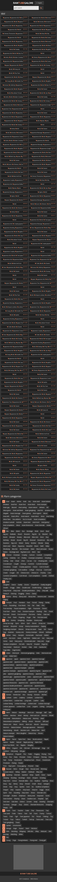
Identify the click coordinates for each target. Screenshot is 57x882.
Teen (32, 228)
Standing (42, 802)
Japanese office (41, 674)
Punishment (46, 760)
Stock (47, 790)
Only (47, 33)
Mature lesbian (16, 727)
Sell (11, 807)
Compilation (48, 555)
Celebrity (12, 85)
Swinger (14, 805)
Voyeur (21, 828)
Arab (24, 501)
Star (10, 793)
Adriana (41, 507)
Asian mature (33, 507)
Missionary (44, 724)
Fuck (9, 617)
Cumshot (31, 564)
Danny (34, 594)
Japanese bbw (32, 662)
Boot (42, 531)
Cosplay (24, 555)
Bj (39, 534)
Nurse (14, 739)
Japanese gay (7, 677)
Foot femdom (22, 614)
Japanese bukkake (18, 61)
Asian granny (26, 513)
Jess (47, 121)
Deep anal (16, 591)
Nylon (8, 739)
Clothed (51, 576)
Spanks (22, 787)
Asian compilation (39, 519)
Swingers (46, 784)
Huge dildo (6, 650)
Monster (38, 721)
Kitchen (44, 695)
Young (7, 81)
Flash (14, 617)
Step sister (25, 793)
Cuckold (39, 555)
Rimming (44, 769)
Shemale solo (41, 793)
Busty (27, 543)
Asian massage (15, 513)
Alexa (18, 525)
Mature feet (35, 730)
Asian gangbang (30, 510)
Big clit (25, 540)
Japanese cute (7, 692)
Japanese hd (33, 692)
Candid (44, 576)
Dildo (18, 588)
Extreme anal (42, 596)
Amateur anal (49, 510)
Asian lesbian (46, 501)
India (37, 653)
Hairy (14, 635)
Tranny (42, 813)
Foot (15, 602)
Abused (14, 507)
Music (15, 724)
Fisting (41, 602)
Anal (7, 501)
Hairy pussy (18, 641)
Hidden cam (36, 638)
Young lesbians (23, 840)
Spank (37, 775)
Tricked (5, 819)
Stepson (34, 790)
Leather (35, 700)
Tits (33, 816)
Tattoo (18, 819)
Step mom (6, 781)
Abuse (45, 513)
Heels (19, 638)
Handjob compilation (10, 644)
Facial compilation (20, 608)
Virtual (42, 33)
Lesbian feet (18, 700)
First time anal (42, 617)
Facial (51, 611)
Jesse (42, 121)
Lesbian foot (21, 706)
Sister (43, 775)
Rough (22, 18)
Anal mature (25, 516)
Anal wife (6, 516)
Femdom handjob (28, 611)
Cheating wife (42, 561)
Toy (51, 816)
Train (11, 816)
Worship (6, 834)
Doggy (12, 588)
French (44, 608)
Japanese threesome (10, 683)
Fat (33, 605)
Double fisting (36, 588)
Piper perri (12, 766)
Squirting (45, 781)
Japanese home (21, 25)
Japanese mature (19, 662)
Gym (28, 623)
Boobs (51, 549)
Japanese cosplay (48, 132)
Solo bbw (15, 802)
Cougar (12, 573)
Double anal (26, 588)
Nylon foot (21, 739)
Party (15, 757)
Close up (39, 570)
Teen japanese (48, 220)
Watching (14, 834)
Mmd (19, 715)
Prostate (22, 757)
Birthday (6, 540)
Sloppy (5, 807)
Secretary (6, 805)
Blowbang (6, 549)
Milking (24, 721)
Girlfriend (49, 632)
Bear (47, 531)
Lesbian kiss (39, 698)
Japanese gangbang (46, 105)
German (5, 626)
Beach (20, 534)
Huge (47, 641)
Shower (27, 784)
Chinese (35, 57)
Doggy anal (47, 588)
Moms (21, 724)
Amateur (6, 504)
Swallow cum (31, 799)
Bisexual (32, 540)
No (17, 745)
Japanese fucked (8, 680)
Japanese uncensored (10, 689)
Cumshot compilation (10, 576)
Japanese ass (48, 117)
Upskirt (8, 825)
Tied (25, 813)
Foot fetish (21, 605)
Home (5, 641)
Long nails (28, 700)
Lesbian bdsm (7, 700)
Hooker (24, 647)
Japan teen (20, 323)
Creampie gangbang (9, 570)
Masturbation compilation (11, 721)
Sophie (16, 315)
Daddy (20, 585)
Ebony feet (31, 596)
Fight (29, 608)
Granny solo (20, 632)
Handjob (21, 635)
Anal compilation (8, 525)
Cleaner (44, 89)
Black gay (12, 156)
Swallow (37, 781)
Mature (14, 712)
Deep (52, 591)
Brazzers (27, 534)
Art (47, 507)
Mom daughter (21, 733)
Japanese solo (23, 683)
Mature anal (27, 718)
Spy (10, 784)
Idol (43, 18)
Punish (20, 763)
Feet (28, 602)
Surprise (18, 790)
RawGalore (23, 3)
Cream (5, 573)
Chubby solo (7, 579)
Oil (48, 748)
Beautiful (29, 546)
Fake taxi (46, 614)
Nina (29, 739)
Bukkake (13, 534)
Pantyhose (9, 754)
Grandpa (29, 620)
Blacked (44, 534)
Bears (36, 546)
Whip (37, 831)
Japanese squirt (21, 113)
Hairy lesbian (7, 647)
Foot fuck (6, 611)
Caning (5, 558)
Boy (47, 537)
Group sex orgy (8, 623)
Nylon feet (38, 742)
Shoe (51, 781)
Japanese (6, 18)
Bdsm (18, 531)
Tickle (14, 813)
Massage (39, 712)
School (14, 781)
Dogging (21, 594)
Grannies (11, 632)
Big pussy (21, 546)
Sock (28, 787)
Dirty (38, 591)
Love (28, 706)
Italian (5, 656)
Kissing (29, 695)
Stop (20, 805)
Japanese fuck (48, 196)
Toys (11, 819)
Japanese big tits (35, 671)
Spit (47, 799)
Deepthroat (35, 585)
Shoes (33, 793)
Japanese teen (7, 109)
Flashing (39, 611)
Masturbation (16, 718)
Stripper (5, 790)
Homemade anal (29, 641)
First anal (6, 614)
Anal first (14, 504)
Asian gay (6, 507)
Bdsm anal (6, 546)
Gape (40, 629)
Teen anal (6, 813)
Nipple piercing (28, 742)
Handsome (42, 647)
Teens (5, 816)
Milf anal (45, 721)
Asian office (15, 516)
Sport (5, 793)
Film (45, 611)
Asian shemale (40, 525)
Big (51, 534)
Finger (29, 617)
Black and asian (41, 549)
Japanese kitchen (49, 25)
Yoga (14, 840)
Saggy (41, 790)
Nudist (12, 742)
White (21, 834)
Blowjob (12, 537)
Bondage (30, 531)
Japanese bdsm (23, 671)
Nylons (5, 742)
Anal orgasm (37, 513)
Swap (35, 802)
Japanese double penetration (12, 686)
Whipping (22, 831)
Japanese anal (48, 144)
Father (39, 614)
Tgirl (16, 816)
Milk (50, 712)
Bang (47, 543)
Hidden (46, 635)
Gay (7, 620)
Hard (11, 641)
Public (30, 754)
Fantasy (39, 346)
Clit (18, 573)
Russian (8, 769)
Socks (47, 796)
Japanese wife (43, 662)
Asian (13, 501)
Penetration (18, 760)
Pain (4, 760)
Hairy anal (50, 638)
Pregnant (18, 754)
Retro (15, 769)
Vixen (27, 828)
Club (11, 561)
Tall (30, 813)
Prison (38, 760)
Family (47, 602)
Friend (13, 614)
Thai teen (16, 73)
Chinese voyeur (21, 208)
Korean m (47, 21)
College (31, 570)
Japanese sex (34, 689)
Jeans (29, 677)
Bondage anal (14, 552)
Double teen (19, 81)
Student (14, 796)
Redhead (31, 772)
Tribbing (45, 816)
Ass (29, 501)
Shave (48, 45)
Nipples (23, 745)
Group (21, 626)
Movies (40, 733)
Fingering (22, 617)
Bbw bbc (15, 549)
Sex (31, 781)
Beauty (19, 537)
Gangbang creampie (9, 629)
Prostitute (6, 763)
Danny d (6, 594)
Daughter (6, 585)
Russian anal (35, 769)
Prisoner (30, 766)
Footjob (8, 602)
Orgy (43, 748)
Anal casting (22, 507)
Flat (34, 617)
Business (6, 543)
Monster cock (25, 730)
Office (8, 748)
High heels (26, 638)
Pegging (36, 754)
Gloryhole (14, 626)
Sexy (15, 787)
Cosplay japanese (18, 224)
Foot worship (7, 608)
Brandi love (41, 540)
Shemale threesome (37, 805)
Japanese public (21, 680)
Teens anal (39, 819)
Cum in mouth (44, 567)
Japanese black (49, 677)
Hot (43, 638)
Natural (18, 742)
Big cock (14, 543)
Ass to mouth (27, 519)
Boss (42, 537)
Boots (5, 537)
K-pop (50, 346)
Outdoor (6, 751)
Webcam (44, 831)
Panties (51, 757)
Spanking (9, 775)
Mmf (43, 730)
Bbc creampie (24, 549)
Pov (10, 757)
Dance (14, 585)
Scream (29, 802)
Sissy (21, 784)
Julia (4, 674)
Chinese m (34, 573)
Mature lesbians (8, 736)
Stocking (13, 778)
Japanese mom (25, 659)
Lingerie (35, 706)
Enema (8, 596)
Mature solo (7, 724)
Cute (46, 93)
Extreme (51, 596)
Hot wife (21, 644)
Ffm (43, 605)
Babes (5, 552)
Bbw (12, 531)
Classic (35, 567)
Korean (5, 85)
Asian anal (36, 501)
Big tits (34, 534)
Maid (42, 718)
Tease (18, 822)
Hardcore (17, 647)
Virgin (15, 828)
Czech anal (47, 570)
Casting (5, 561)
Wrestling (14, 831)
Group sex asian (31, 629)
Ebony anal (22, 596)
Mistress (44, 715)
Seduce (22, 802)
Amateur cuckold (8, 522)
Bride (36, 531)
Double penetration (28, 591)
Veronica (34, 828)
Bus (23, 531)
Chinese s (15, 164)
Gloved (41, 632)
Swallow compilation (42, 787)
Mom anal (6, 718)
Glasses (20, 629)
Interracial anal (46, 653)
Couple (15, 567)
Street (5, 787)
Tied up (31, 819)
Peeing (14, 763)
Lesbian (8, 698)
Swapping (49, 805)
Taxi (47, 810)
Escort (9, 164)
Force (5, 605)
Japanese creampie (18, 136)
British (21, 543)
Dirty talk (45, 591)
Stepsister (40, 796)
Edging (5, 599)
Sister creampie (18, 57)
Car (35, 561)
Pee (49, 754)
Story (5, 784)
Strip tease (20, 53)
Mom (8, 712)
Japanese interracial (36, 683)
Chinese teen (25, 573)
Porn (4, 766)
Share (23, 799)
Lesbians (30, 698)
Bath (42, 546)
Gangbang (21, 620)
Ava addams (17, 519)
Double (5, 588)
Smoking (42, 778)
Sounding (17, 793)
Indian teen (13, 656)
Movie (31, 721)
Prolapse (36, 757)
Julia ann (31, 668)
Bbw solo (35, 537)
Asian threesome (27, 525)
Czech (51, 561)
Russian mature (8, 772)
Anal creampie (41, 504)
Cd (18, 558)
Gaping (43, 626)
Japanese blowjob (45, 680)
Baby (47, 546)
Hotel (5, 638)
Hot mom (12, 638)
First (19, 611)
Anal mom (36, 522)
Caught (16, 564)
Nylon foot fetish (8, 745)
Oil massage (36, 748)
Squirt (49, 775)
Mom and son (34, 715)
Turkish (24, 819)
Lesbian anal (32, 703)
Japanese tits (23, 689)
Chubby (24, 558)
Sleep (31, 775)
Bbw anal (27, 537)
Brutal (13, 540)
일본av (20, 45)
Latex (15, 698)
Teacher (20, 810)
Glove (23, 623)
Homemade (30, 635)
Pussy (5, 757)
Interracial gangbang (27, 653)
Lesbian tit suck (16, 93)
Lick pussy (49, 706)
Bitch (33, 552)
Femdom (22, 602)
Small (34, 784)
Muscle (36, 724)
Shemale (17, 775)
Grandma (50, 623)
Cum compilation (34, 576)
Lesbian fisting (8, 703)
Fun (4, 617)
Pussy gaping (21, 766)
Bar (39, 552)
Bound (19, 540)
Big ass (5, 534)
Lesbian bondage (20, 703)
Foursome (36, 608)
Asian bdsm (35, 516)
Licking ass (6, 709)
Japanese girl (43, 692)
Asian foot (22, 504)
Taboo (20, 813)
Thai (32, 810)
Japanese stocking (9, 228)
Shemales (50, 802)
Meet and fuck (16, 176)
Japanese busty (45, 689)
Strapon (35, 778)
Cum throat (23, 576)
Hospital (36, 644)
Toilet (37, 263)
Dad (7, 582)
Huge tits (44, 644)
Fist (29, 605)
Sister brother (7, 799)
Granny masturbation (32, 626)
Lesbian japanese (9, 706)
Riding (17, 772)
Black (14, 546)
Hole (35, 647)
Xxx (7, 837)
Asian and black (18, 510)
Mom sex (29, 724)
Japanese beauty (28, 674)
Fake (38, 605)
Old (21, 748)
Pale (37, 766)
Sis (33, 787)
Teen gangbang (8, 822)
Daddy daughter (46, 585)
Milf (45, 712)
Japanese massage (36, 132)
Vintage (8, 828)
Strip (11, 790)
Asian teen (27, 522)
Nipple (46, 739)
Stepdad (40, 799)
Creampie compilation (36, 558)
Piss (24, 754)
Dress (28, 594)
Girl (45, 629)
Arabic (49, 525)
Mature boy (32, 733)
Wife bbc (30, 831)
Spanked (25, 775)
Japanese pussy (40, 686)
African (5, 528)
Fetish (14, 611)
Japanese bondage (21, 692)
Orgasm (15, 748)
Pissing (44, 754)
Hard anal (39, 635)
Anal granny (45, 522)
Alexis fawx (6, 519)
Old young (14, 751)
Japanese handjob (20, 668)
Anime (6, 57)
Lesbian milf (49, 295)
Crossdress (6, 567)
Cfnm (23, 561)
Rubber (24, 772)
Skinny (15, 784)
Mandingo (22, 712)
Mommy (35, 718)
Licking (42, 706)
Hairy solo (40, 641)
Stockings (22, 778)
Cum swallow (22, 570)
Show (39, 784)
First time (32, 614)
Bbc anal (50, 540)
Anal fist (40, 510)
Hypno (40, 192)
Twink (8, 810)
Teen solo (48, 819)
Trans (35, 813)
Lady (42, 700)
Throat (38, 816)
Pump (10, 760)
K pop (45, 346)
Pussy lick (16, 69)
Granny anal (38, 620)
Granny (13, 620)
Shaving (16, 799)
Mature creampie (8, 733)
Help (30, 647)
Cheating (48, 558)
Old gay (22, 751)
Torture (48, 813)
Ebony (15, 596)
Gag (4, 632)
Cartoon (32, 555)
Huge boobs (16, 650)
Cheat (17, 561)
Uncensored (17, 825)
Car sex (29, 561)
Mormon (6, 727)
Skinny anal (31, 796)
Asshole (18, 522)
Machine (13, 715)
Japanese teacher (19, 677)
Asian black (31, 504)
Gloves (34, 623)
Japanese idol (14, 18)
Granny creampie (31, 632)
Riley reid (39, 772)
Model (51, 715)
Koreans (49, 18)
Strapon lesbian (39, 295)
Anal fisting (50, 516)
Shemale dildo (23, 781)
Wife (7, 831)
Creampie (17, 555)
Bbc (7, 531)
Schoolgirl (6, 796)
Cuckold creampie (42, 564)
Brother (33, 543)
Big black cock (25, 552)
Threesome (40, 810)
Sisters (26, 805)
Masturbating (7, 730)
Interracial (15, 653)
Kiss (24, 695)
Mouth (16, 730)
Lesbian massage (44, 703)
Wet (50, 831)
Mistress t (40, 727)
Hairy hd (29, 644)
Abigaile (5, 513)
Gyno (17, 623)
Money (26, 715)
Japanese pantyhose (36, 665)
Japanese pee (37, 677)
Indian (8, 653)
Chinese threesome (9, 33)
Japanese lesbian (8, 665)
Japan (7, 65)
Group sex (42, 623)
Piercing (43, 757)
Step (10, 787)
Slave (28, 778)
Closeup (49, 37)
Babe (32, 549)
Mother (5, 715)
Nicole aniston (37, 739)
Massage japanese (29, 727)
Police (29, 757)
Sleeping (6, 778)
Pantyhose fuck (29, 760)
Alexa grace (7, 510)
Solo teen (6, 802)
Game (50, 629)
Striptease (22, 796)
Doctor (26, 585)
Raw (27, 769)
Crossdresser (7, 564)
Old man (27, 748)
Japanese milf (47, 671)
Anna (42, 516)
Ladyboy (22, 698)
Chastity (16, 49)
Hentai (12, 128)
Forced (34, 602)
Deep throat (7, 591)
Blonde (40, 543)
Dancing (13, 594)
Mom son (31, 712)
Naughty (30, 745)
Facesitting (12, 605)
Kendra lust (16, 695)
